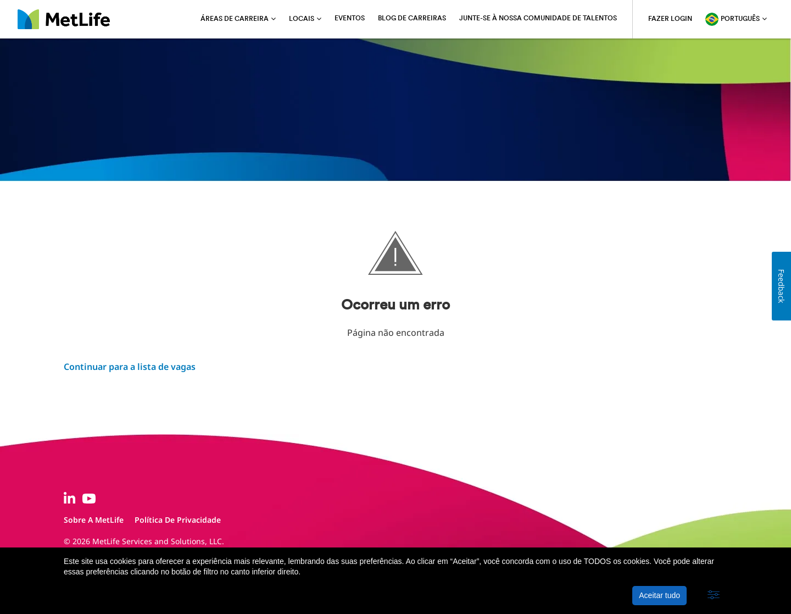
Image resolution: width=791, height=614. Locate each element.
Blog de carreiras (412, 18)
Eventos (350, 18)
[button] (713, 595)
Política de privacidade (178, 520)
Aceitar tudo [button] (659, 595)
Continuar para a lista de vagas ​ (130, 367)
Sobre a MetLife (94, 520)
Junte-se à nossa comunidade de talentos (538, 18)
